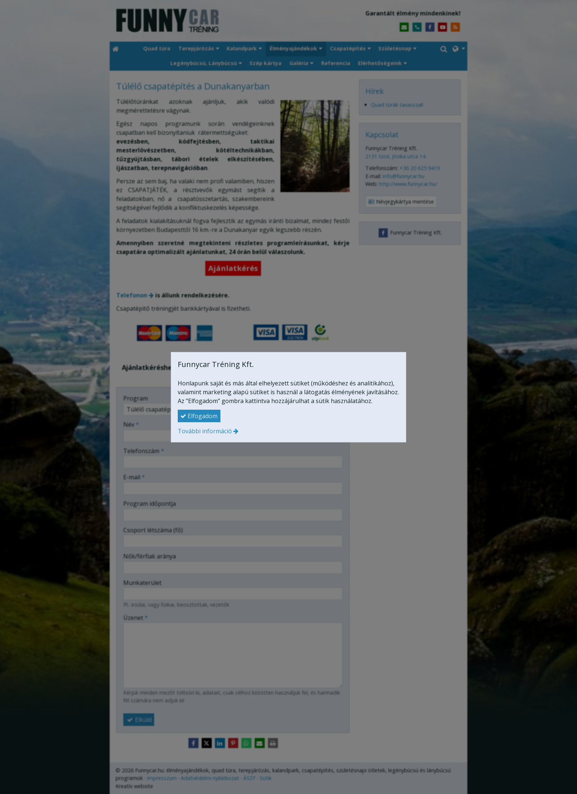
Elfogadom (198, 416)
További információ (205, 431)
